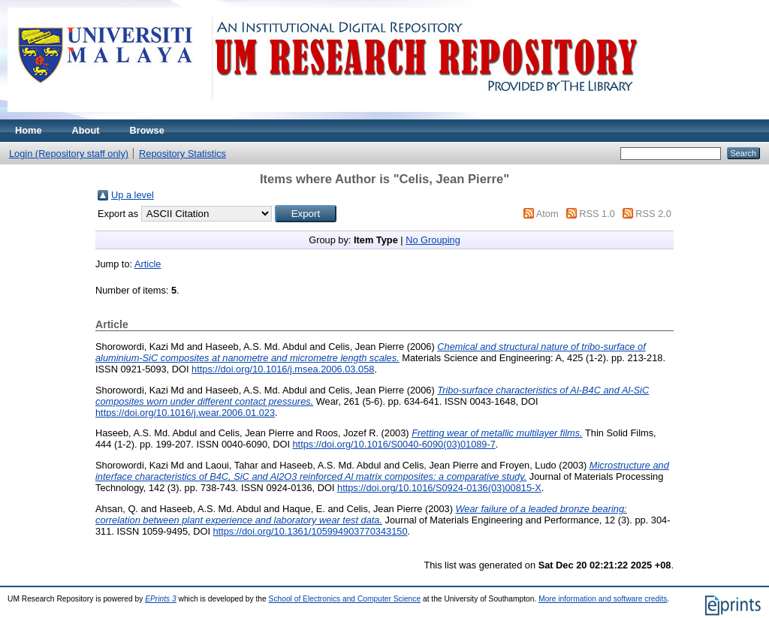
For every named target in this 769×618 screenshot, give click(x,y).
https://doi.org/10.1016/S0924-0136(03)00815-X (439, 487)
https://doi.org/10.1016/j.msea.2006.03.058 (282, 369)
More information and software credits (602, 599)
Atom (547, 213)
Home (28, 130)
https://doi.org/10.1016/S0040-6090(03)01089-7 (394, 444)
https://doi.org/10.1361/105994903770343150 (310, 531)
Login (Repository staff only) (68, 153)
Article (147, 264)
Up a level (132, 194)
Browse (147, 130)
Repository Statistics (182, 153)
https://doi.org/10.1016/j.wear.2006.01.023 (185, 412)
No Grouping (433, 240)
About (86, 130)
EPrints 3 (160, 599)
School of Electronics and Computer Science (345, 599)
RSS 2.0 (653, 213)
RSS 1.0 (597, 213)
